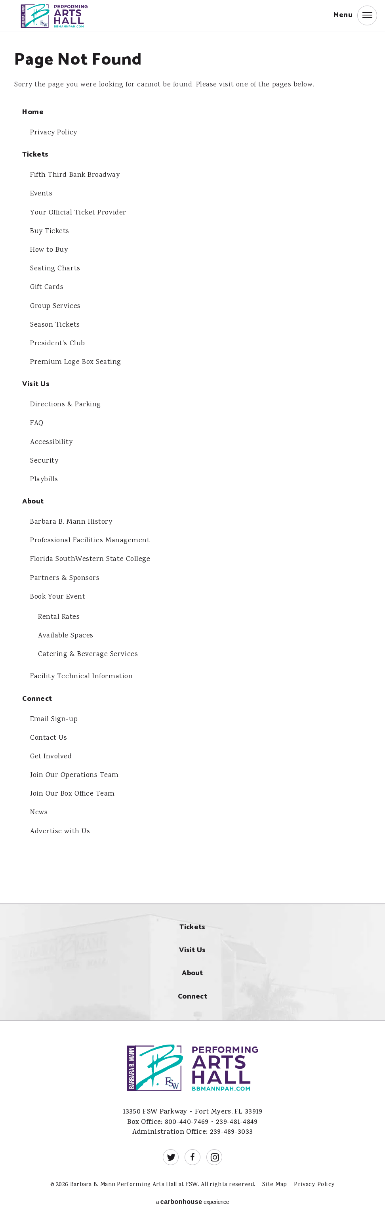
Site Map (274, 1182)
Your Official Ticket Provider (78, 212)
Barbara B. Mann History (71, 521)
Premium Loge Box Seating (75, 361)
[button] (355, 16)
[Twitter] (171, 1155)
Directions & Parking (65, 404)
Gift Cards (46, 287)
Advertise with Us (60, 829)
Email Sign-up (54, 717)
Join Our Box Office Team (72, 792)
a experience (192, 1199)
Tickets (35, 155)
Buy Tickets (49, 231)
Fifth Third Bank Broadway (75, 175)
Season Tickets (55, 324)
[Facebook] (192, 1155)
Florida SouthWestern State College (90, 558)
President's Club (57, 343)
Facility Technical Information (81, 675)
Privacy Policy (53, 133)
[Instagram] (214, 1155)
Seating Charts (55, 268)
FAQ (37, 422)
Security (44, 460)
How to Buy (49, 250)
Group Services (55, 305)
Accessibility (51, 441)
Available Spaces (65, 634)
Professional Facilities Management (90, 539)
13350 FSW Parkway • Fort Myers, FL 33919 (193, 1109)
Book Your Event (58, 595)
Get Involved (51, 755)
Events (41, 194)
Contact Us (48, 736)
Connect (37, 697)
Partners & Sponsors (64, 577)
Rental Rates (59, 615)
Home (33, 112)
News (39, 811)
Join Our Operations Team (74, 773)
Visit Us (36, 383)
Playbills (44, 478)
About (33, 500)
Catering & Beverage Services (88, 653)
